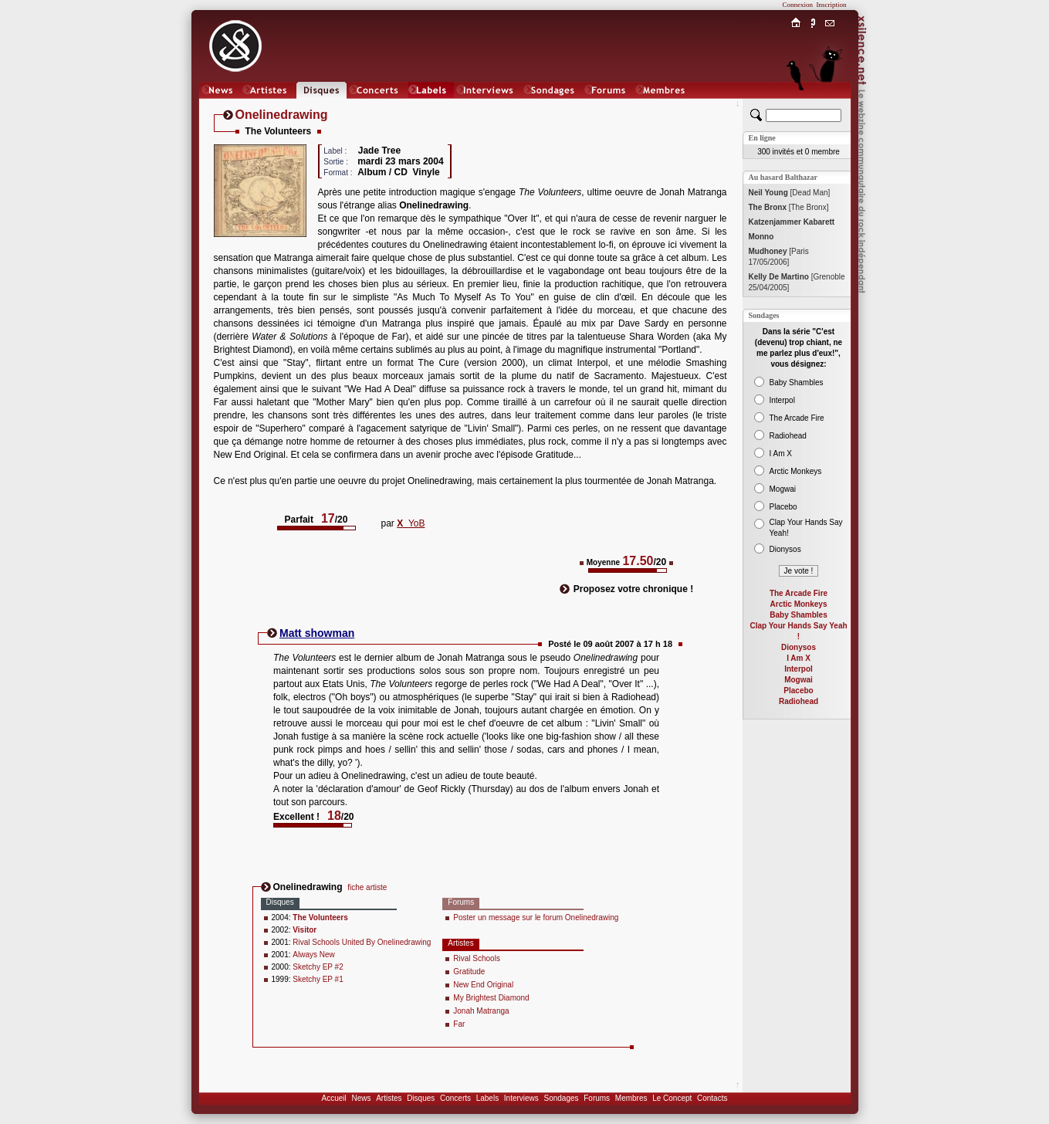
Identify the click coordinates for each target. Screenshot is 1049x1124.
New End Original (483, 984)
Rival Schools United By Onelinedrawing (362, 942)
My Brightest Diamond (491, 998)
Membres (631, 1098)
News (361, 1098)
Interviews (521, 1098)
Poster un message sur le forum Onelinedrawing (535, 917)
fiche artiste (367, 887)
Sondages (561, 1098)
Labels (487, 1098)
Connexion (798, 4)
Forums (597, 1098)
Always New (313, 954)
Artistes (388, 1098)
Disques (421, 1098)
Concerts (455, 1098)
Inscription (832, 4)
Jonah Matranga (481, 1011)
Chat (829, 105)
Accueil (334, 1098)
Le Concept (672, 1098)
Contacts (712, 1098)
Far (459, 1024)
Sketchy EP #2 (318, 967)
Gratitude (469, 971)
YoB (411, 523)
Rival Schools (476, 958)
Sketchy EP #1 (318, 979)
